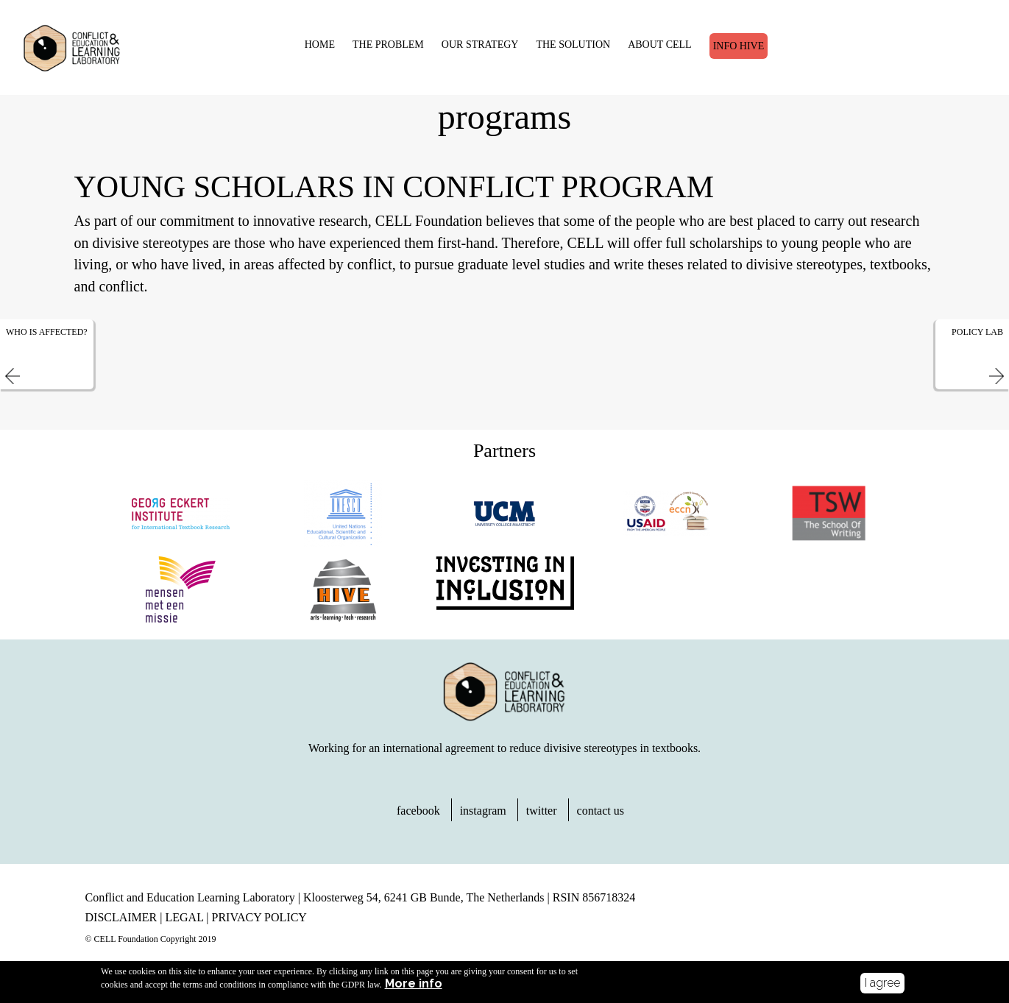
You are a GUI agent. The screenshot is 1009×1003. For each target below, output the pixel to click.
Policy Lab (977, 343)
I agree (882, 983)
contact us (600, 821)
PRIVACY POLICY (259, 928)
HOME (308, 42)
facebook (418, 821)
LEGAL (184, 928)
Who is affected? (47, 343)
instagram (483, 821)
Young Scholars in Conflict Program (394, 198)
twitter (541, 821)
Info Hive (727, 43)
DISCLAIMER (121, 928)
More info (413, 984)
